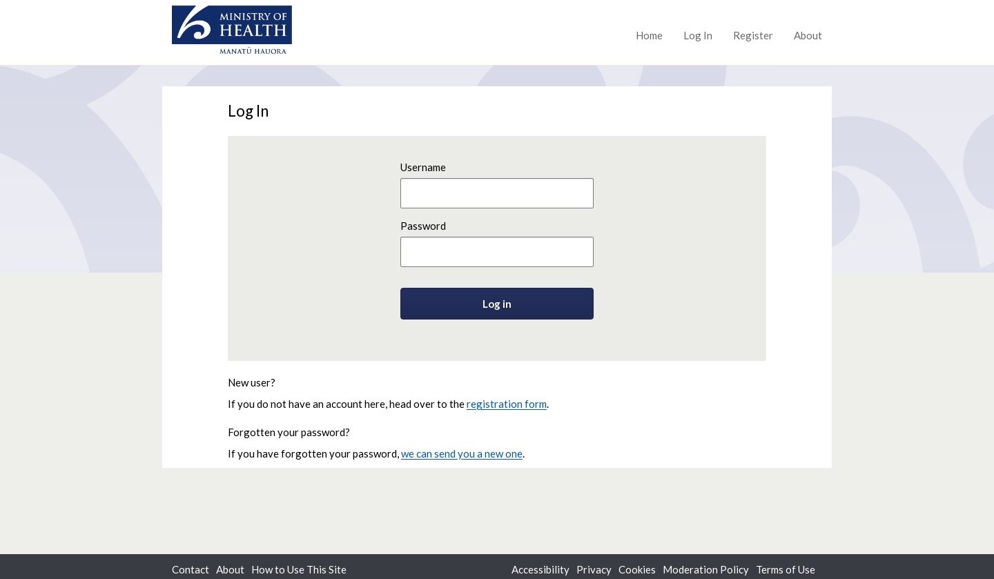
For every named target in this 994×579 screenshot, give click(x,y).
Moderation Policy (706, 569)
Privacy (594, 569)
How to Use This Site (299, 569)
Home (649, 35)
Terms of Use (785, 569)
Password (423, 225)
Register (753, 35)
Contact (190, 569)
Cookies (637, 569)
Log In (697, 35)
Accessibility (540, 569)
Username (423, 167)
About (808, 35)
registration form (507, 404)
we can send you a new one (462, 453)
